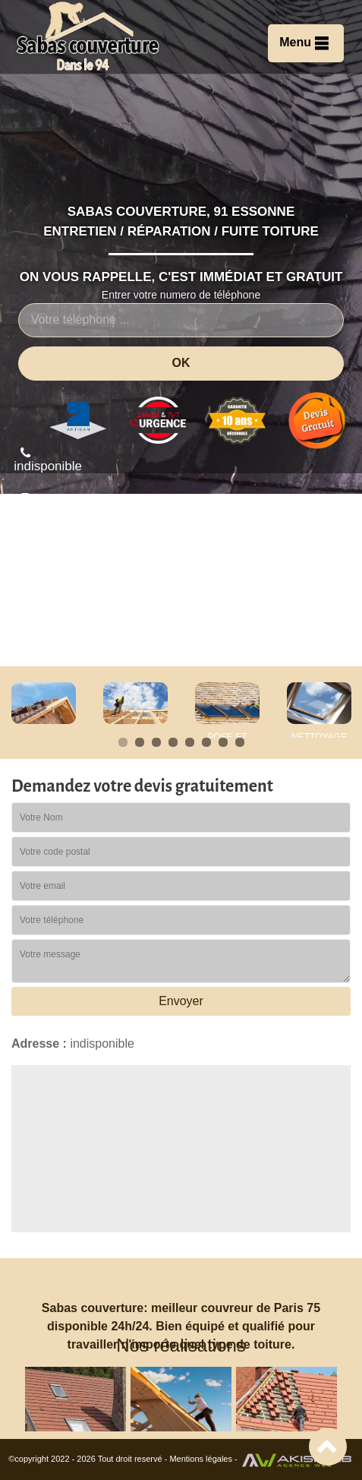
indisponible (48, 459)
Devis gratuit (300, 609)
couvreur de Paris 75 (260, 1307)
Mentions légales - (204, 1458)
